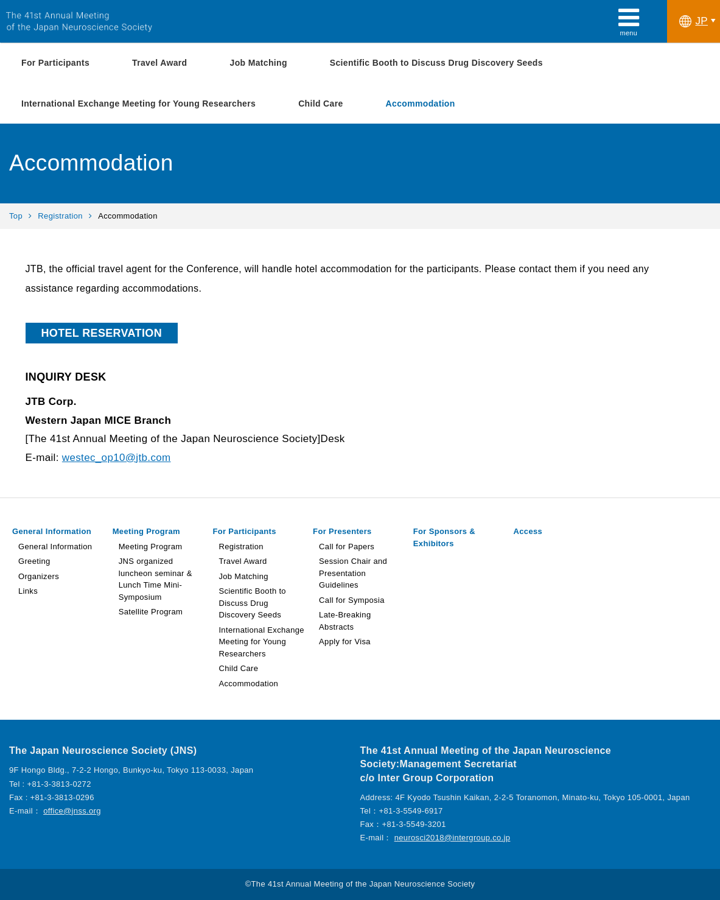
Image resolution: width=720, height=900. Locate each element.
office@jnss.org (72, 810)
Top (16, 215)
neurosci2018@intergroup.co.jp (452, 837)
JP (693, 21)
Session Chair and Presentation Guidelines (353, 573)
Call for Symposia (352, 600)
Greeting (34, 561)
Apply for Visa (345, 641)
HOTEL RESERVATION (101, 333)
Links (28, 591)
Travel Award (159, 63)
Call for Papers (346, 546)
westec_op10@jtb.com (116, 457)
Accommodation (420, 103)
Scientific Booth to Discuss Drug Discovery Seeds (436, 63)
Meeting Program (146, 531)
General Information (51, 531)
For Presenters (342, 531)
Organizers (38, 576)
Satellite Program (151, 611)
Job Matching (258, 63)
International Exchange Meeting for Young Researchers (138, 103)
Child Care (320, 103)
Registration (60, 215)
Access (528, 531)
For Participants (55, 63)
